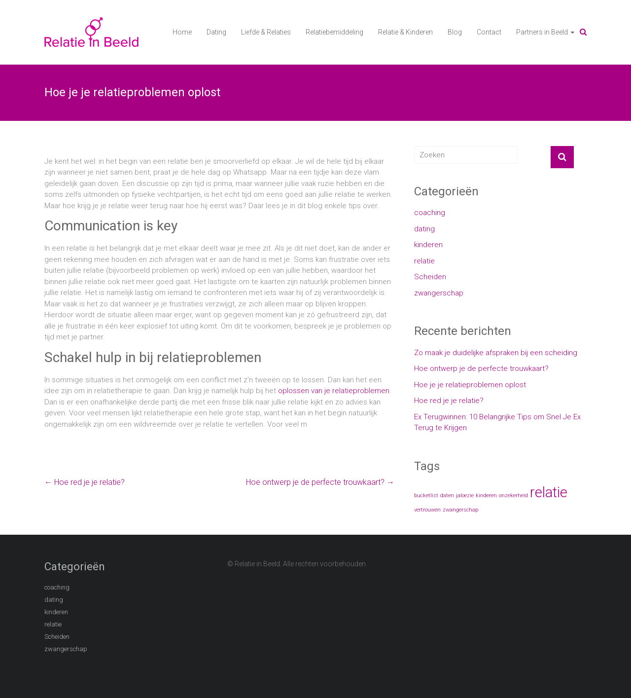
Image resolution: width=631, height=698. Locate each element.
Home (182, 32)
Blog (455, 32)
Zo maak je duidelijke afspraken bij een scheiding (495, 352)
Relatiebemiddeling (334, 32)
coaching (429, 212)
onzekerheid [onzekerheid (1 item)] (513, 495)
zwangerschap (438, 293)
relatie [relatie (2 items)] (548, 492)
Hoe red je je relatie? (84, 482)
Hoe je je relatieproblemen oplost (470, 384)
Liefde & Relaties (266, 32)
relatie (424, 261)
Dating (216, 32)
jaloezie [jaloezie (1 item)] (465, 495)
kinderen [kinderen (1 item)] (486, 495)
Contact (489, 32)
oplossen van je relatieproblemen (333, 390)
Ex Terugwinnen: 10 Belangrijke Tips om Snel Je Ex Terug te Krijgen (497, 422)
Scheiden (430, 276)
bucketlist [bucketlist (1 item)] (426, 495)
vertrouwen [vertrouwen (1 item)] (427, 510)
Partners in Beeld (542, 32)
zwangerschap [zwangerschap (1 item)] (460, 510)
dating (424, 228)
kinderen (428, 244)
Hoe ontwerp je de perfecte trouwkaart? (320, 482)
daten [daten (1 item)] (447, 495)
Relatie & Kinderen (405, 32)
